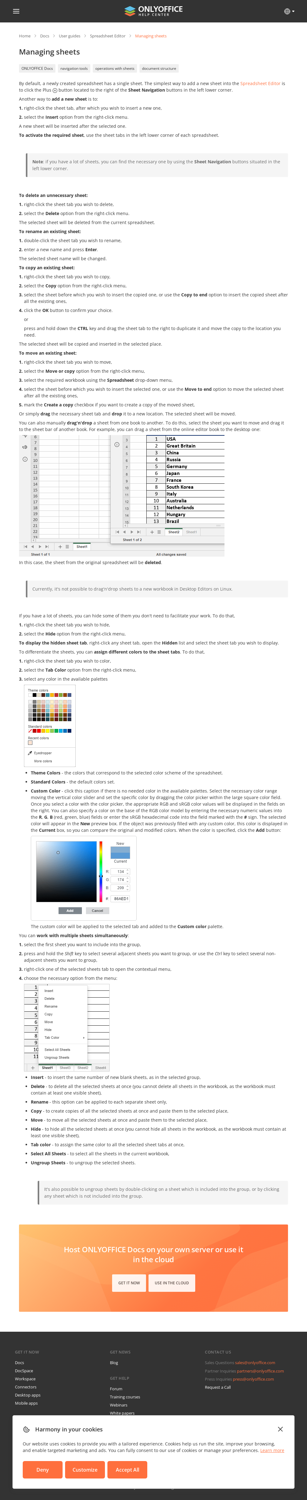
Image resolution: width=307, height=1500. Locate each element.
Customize (85, 1469)
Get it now (129, 1283)
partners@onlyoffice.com (260, 1371)
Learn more (272, 1450)
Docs (44, 36)
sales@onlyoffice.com (255, 1362)
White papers (122, 1413)
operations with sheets (115, 68)
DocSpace (24, 1370)
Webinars (118, 1405)
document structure (159, 68)
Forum (116, 1389)
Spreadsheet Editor (107, 36)
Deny (42, 1469)
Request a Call (218, 1387)
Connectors (25, 1387)
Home (25, 36)
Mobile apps (26, 1403)
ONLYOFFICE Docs (37, 68)
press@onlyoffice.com (253, 1379)
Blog (114, 1362)
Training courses (125, 1397)
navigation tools (74, 68)
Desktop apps (27, 1395)
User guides (69, 36)
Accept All (127, 1469)
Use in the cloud (172, 1283)
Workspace (25, 1379)
